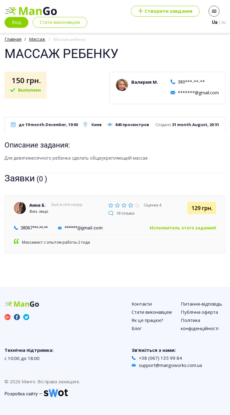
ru (223, 22)
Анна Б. (37, 205)
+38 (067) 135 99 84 (160, 358)
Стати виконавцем (60, 22)
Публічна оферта (199, 312)
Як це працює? (147, 320)
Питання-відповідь (201, 304)
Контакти (142, 304)
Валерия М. (144, 82)
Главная (13, 39)
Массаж (37, 39)
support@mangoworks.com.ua (170, 365)
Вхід (16, 22)
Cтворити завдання (165, 11)
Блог (137, 328)
